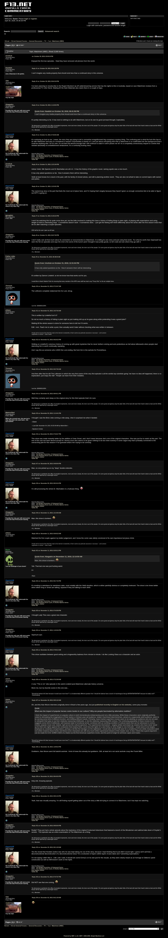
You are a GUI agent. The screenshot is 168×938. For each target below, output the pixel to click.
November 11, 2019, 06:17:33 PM (46, 581)
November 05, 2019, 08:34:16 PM (46, 483)
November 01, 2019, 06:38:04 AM (46, 257)
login (26, 19)
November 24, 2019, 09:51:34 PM (46, 796)
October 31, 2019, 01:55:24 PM (45, 216)
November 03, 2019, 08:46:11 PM (46, 393)
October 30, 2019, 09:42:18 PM (45, 81)
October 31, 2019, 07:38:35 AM (45, 135)
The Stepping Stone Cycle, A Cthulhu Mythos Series (52, 156)
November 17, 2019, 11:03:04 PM (46, 630)
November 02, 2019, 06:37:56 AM (46, 369)
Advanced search (52, 31)
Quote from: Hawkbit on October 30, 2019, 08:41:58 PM (57, 111)
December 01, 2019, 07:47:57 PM (46, 877)
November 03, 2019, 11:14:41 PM (46, 413)
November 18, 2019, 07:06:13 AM (46, 650)
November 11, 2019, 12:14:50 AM (46, 513)
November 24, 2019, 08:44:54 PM (46, 776)
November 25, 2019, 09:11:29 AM (46, 847)
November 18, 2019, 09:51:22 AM (46, 700)
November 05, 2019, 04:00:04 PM (46, 463)
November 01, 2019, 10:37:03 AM (46, 310)
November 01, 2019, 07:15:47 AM (46, 286)
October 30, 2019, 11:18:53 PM (45, 105)
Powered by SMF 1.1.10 (71, 936)
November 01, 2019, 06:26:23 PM (46, 339)
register (34, 19)
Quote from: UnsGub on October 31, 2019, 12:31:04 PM (57, 263)
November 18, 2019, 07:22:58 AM (46, 679)
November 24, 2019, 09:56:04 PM (46, 825)
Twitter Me (35, 159)
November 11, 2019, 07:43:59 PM (46, 610)
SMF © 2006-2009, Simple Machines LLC (91, 936)
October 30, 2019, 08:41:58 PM (45, 68)
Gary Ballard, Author (38, 158)
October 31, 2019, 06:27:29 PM (45, 235)
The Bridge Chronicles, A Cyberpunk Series (49, 155)
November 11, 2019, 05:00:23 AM (46, 533)
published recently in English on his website (113, 705)
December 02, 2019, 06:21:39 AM (46, 897)
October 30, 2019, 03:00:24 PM (42, 56)
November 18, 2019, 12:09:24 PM (46, 747)
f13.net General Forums (19, 41)
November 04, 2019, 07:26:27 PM (46, 434)
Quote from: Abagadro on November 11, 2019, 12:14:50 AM (58, 557)
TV (45, 41)
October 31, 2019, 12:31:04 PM (45, 164)
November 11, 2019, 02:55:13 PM (46, 550)
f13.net (7, 41)
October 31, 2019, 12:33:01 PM (45, 186)
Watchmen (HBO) (58, 41)
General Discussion (35, 41)
